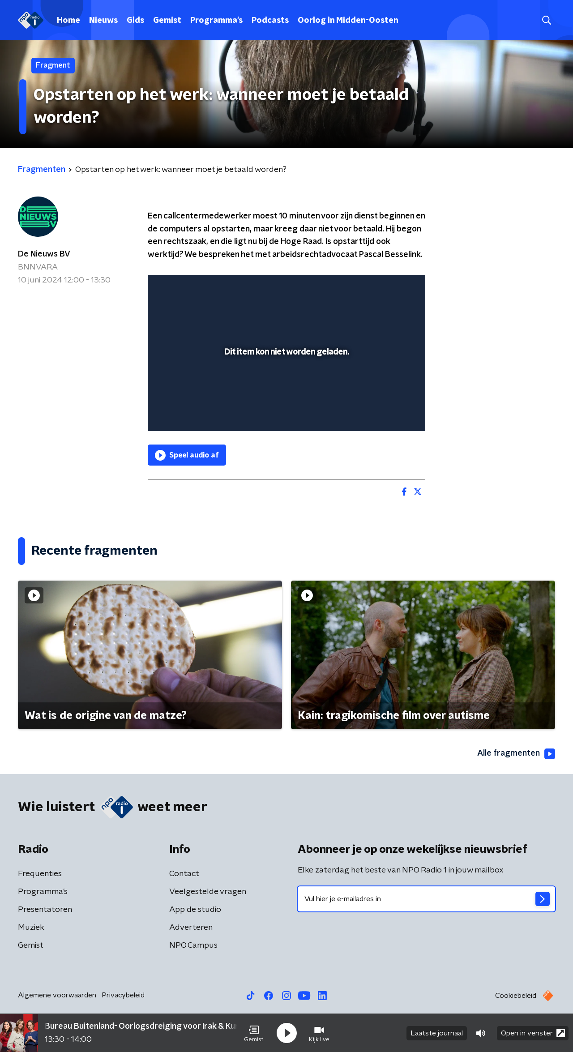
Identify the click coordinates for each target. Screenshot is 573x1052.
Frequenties (40, 874)
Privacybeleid (123, 995)
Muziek (31, 928)
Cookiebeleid (515, 995)
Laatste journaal (437, 1033)
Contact (184, 874)
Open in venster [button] (533, 1033)
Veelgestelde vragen (207, 892)
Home (68, 21)
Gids (135, 21)
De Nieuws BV (44, 254)
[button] (253, 1033)
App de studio (195, 910)
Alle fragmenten (516, 753)
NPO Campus (193, 945)
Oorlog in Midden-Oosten (348, 21)
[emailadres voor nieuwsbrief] (426, 898)
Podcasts (270, 21)
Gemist (167, 21)
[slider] (285, 387)
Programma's (216, 21)
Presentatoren (45, 910)
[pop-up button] (385, 411)
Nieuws (103, 21)
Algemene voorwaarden (57, 995)
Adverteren (191, 928)
